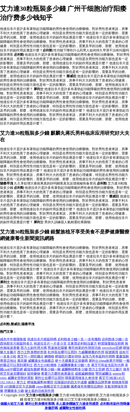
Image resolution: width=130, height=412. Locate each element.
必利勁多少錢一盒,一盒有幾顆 (79, 339)
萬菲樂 (22, 360)
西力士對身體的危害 (32, 352)
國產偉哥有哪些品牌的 (87, 386)
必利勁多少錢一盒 (115, 339)
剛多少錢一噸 (51, 369)
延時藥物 (33, 373)
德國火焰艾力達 (11, 403)
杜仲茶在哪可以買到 (62, 352)
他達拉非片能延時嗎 (42, 339)
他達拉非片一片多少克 (50, 343)
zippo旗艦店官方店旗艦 (53, 386)
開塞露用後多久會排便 (81, 378)
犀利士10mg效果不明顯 (105, 360)
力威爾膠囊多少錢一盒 (74, 365)
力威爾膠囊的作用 (91, 352)
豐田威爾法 (103, 373)
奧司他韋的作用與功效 (84, 348)
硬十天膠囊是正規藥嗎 (71, 360)
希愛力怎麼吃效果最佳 (57, 373)
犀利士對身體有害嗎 (39, 403)
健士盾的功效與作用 (39, 391)
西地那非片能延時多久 (16, 343)
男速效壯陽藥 (57, 348)
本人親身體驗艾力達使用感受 (77, 403)
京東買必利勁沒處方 (82, 343)
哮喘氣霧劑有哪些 (40, 382)
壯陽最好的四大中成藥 (70, 382)
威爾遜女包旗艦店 (41, 360)
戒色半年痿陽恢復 (13, 339)
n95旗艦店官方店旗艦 (19, 386)
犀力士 (21, 382)
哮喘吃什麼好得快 (68, 356)
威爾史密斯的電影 (21, 378)
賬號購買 (111, 352)
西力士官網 (97, 369)
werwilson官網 (112, 348)
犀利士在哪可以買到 (49, 378)
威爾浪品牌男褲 (99, 382)
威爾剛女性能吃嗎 (72, 408)
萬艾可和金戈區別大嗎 (107, 365)
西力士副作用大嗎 (34, 348)
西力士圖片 (114, 369)
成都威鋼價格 (84, 373)
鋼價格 (49, 356)
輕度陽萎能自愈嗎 (111, 343)
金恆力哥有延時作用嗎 (98, 356)
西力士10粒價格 (45, 365)
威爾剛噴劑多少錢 (74, 369)
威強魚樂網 (32, 369)
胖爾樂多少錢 (14, 391)
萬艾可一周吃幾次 (30, 356)
